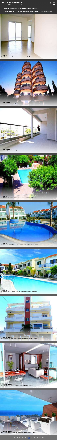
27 (28, 437)
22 (14, 437)
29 (34, 437)
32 (43, 437)
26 (25, 437)
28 (31, 437)
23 (17, 437)
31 (40, 437)
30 (37, 437)
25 (22, 437)
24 (20, 437)
